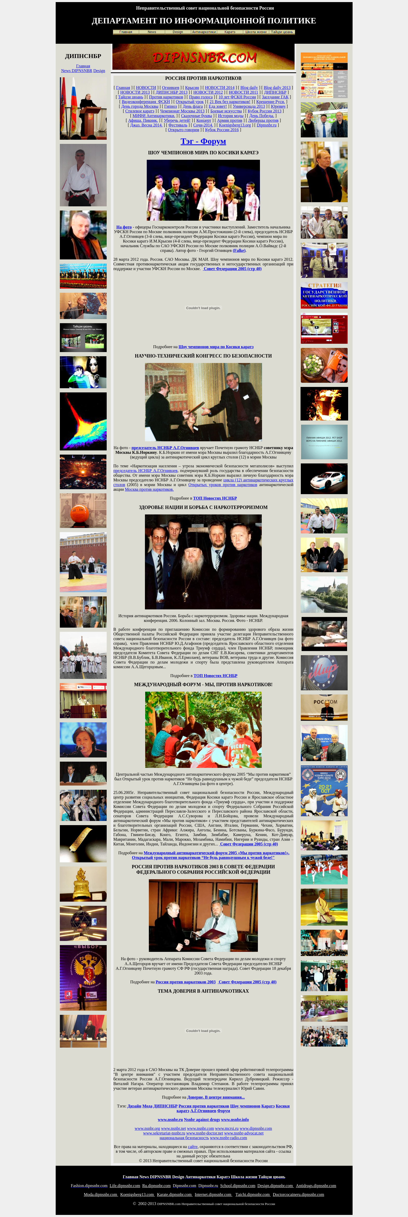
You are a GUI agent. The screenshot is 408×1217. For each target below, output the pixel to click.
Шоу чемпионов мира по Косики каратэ (215, 347)
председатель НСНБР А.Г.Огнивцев (165, 447)
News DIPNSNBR (76, 70)
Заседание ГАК (275, 97)
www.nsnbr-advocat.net (243, 1133)
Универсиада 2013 (249, 106)
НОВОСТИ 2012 (208, 92)
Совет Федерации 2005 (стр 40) (232, 268)
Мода (147, 1106)
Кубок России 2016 (222, 130)
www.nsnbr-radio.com (228, 1138)
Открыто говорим (183, 130)
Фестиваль (177, 125)
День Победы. (261, 115)
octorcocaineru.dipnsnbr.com (298, 1194)
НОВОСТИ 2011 (243, 92)
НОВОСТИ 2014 (220, 87)
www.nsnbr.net (173, 1128)
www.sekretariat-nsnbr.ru (164, 1133)
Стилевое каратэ (139, 111)
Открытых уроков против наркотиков (222, 484)
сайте (192, 1146)
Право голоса (201, 97)
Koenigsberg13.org (235, 125)
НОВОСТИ (146, 87)
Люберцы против (263, 120)
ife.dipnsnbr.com (125, 1185)
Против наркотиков (166, 97)
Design (99, 70)
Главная (83, 66)
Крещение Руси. (270, 101)
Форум (223, 1110)
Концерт (203, 120)
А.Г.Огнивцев (203, 1110)
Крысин (192, 87)
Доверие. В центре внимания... (216, 1097)
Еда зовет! (218, 106)
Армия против (229, 120)
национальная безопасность (184, 1138)
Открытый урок (190, 101)
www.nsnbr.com (200, 1128)
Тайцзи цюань (130, 97)
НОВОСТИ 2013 (135, 92)
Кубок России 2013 (264, 111)
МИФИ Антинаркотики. (153, 115)
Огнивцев (170, 87)
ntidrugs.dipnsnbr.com (316, 1185)
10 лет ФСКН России (237, 97)
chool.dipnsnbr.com (237, 1185)
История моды (231, 115)
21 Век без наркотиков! (230, 101)
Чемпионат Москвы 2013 (182, 111)
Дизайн (134, 1106)
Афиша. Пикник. (143, 120)
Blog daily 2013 (277, 87)
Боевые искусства (226, 111)
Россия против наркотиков (203, 1106)
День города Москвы (139, 106)
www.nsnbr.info (235, 1119)
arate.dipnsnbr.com (175, 1194)
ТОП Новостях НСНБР (215, 498)
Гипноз (170, 106)
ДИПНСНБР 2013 (171, 92)
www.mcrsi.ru (227, 1128)
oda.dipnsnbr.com (101, 1194)
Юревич (278, 106)
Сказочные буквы (196, 115)
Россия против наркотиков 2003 (185, 982)
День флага (193, 106)
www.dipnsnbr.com (256, 1128)
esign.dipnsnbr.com (275, 1185)
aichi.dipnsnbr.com (253, 1194)
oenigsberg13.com (137, 1194)
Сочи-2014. (203, 125)
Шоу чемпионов (245, 1106)
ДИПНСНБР (275, 92)
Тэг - (203, 141)
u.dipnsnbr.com (156, 1185)
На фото (124, 227)
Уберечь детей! (177, 120)
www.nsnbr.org (147, 1128)
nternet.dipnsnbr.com (213, 1194)
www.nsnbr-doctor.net (204, 1133)
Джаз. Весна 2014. (146, 125)
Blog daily (249, 87)
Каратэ (268, 1106)
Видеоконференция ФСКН (146, 101)
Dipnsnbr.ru (267, 125)
